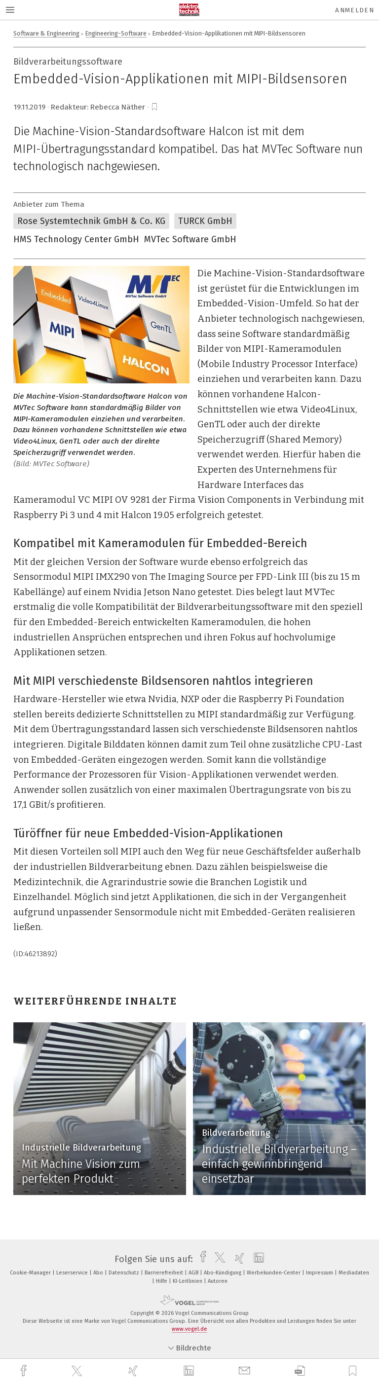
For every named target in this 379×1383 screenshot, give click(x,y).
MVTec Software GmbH (190, 239)
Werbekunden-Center (274, 1273)
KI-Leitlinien (188, 1281)
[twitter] (78, 1371)
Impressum (320, 1273)
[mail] (246, 1371)
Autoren (217, 1281)
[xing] (134, 1371)
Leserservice (72, 1273)
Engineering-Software (116, 33)
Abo (99, 1273)
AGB (194, 1273)
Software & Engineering (46, 33)
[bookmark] (154, 107)
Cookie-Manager (31, 1273)
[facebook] (25, 1371)
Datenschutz (125, 1273)
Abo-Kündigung (223, 1273)
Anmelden (354, 10)
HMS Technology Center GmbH (76, 239)
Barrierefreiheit (165, 1273)
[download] (299, 1371)
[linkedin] (190, 1371)
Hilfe (162, 1281)
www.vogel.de (189, 1329)
